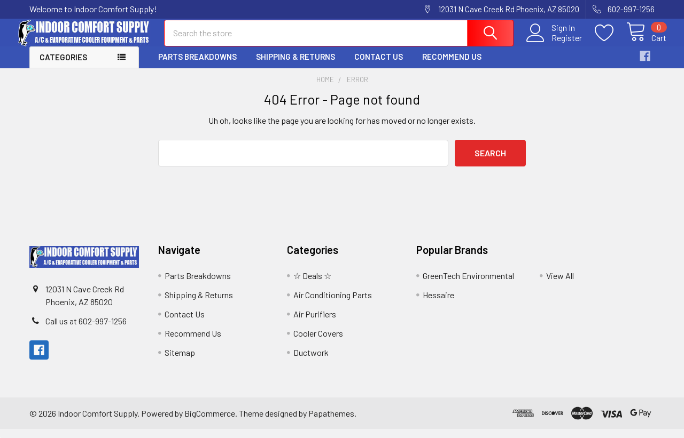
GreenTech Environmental (468, 285)
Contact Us (378, 65)
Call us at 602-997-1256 (86, 330)
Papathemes (331, 422)
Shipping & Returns (295, 65)
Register (555, 43)
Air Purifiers (314, 323)
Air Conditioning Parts (332, 304)
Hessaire (438, 304)
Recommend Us (451, 65)
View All (560, 285)
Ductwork (311, 361)
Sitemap (180, 361)
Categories (63, 66)
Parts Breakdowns (197, 65)
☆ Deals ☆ (312, 285)
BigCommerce (209, 422)
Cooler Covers (318, 342)
